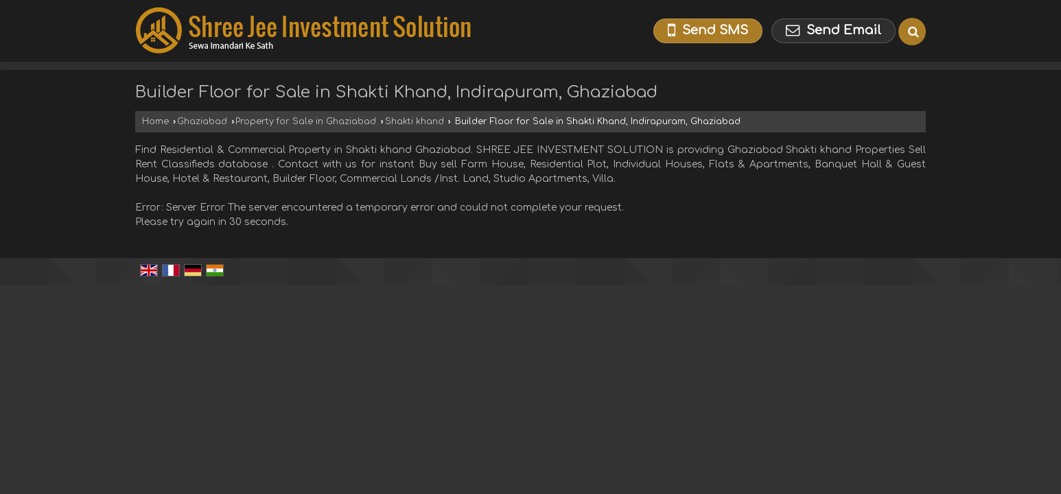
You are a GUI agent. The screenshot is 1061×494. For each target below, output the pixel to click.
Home (155, 121)
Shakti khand (414, 121)
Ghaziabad (202, 121)
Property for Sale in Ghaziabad (305, 121)
